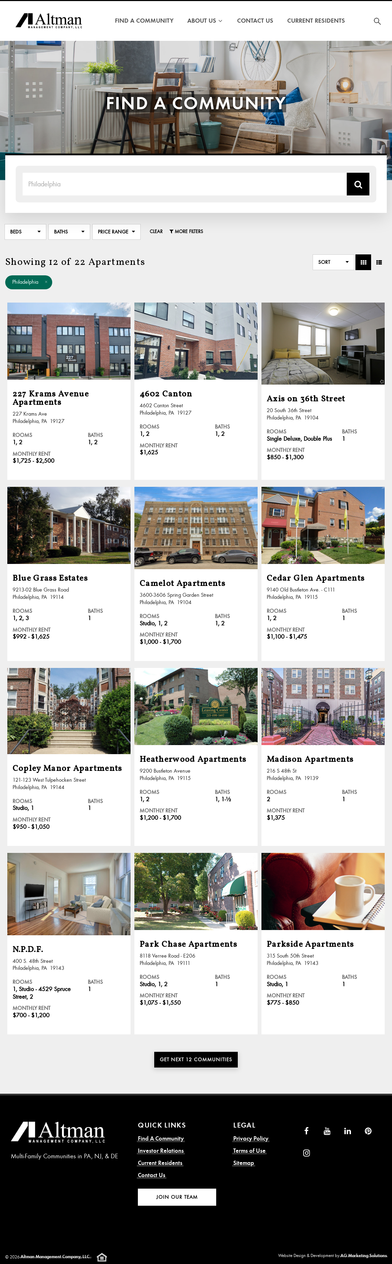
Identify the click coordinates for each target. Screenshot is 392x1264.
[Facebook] (306, 1131)
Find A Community (144, 20)
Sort (324, 262)
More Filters (186, 232)
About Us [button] (204, 20)
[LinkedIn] (347, 1131)
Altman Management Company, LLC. (56, 1256)
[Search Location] (358, 184)
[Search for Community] (377, 21)
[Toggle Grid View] (363, 262)
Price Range (113, 232)
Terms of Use (249, 1150)
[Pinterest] (368, 1131)
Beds (16, 232)
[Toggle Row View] (379, 262)
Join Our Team (177, 1197)
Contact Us (255, 20)
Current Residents (316, 20)
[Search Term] (185, 184)
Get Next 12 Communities (196, 1059)
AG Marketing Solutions (363, 1255)
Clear (156, 232)
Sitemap (243, 1163)
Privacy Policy (250, 1138)
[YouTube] (327, 1131)
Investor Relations (161, 1150)
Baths (61, 232)
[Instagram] (306, 1153)
